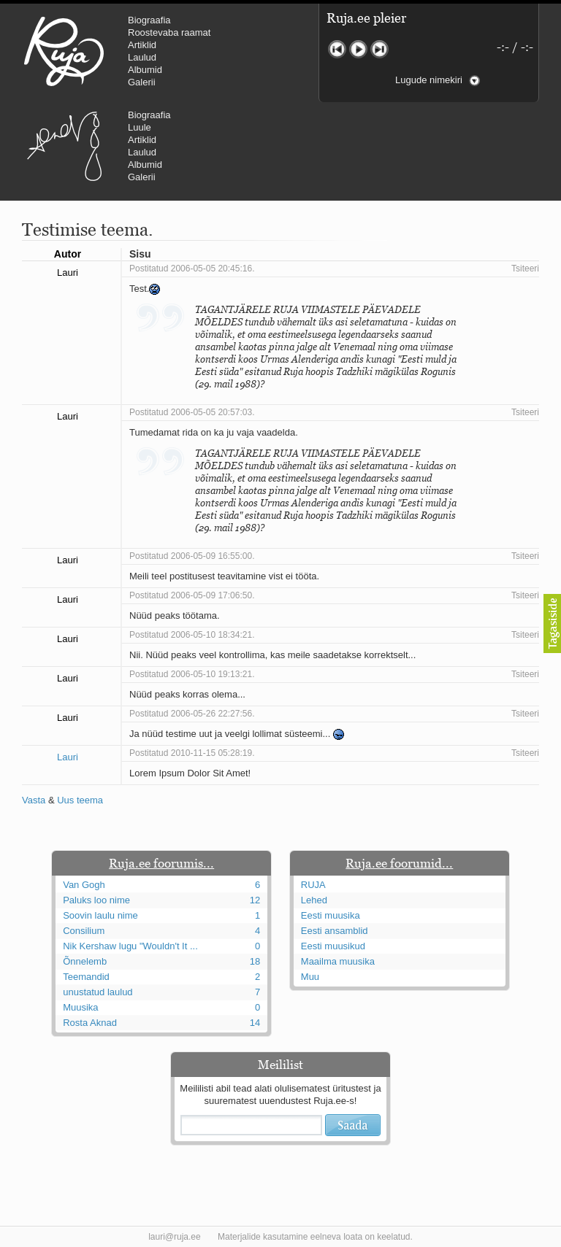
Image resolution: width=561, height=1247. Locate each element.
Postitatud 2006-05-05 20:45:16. (191, 268)
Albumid (145, 69)
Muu (310, 976)
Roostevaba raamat (169, 32)
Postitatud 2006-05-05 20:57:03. (191, 412)
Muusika (80, 1007)
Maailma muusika (338, 961)
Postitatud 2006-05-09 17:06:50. (191, 595)
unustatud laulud (97, 992)
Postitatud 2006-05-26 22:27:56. (191, 714)
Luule (139, 127)
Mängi (358, 49)
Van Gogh (84, 884)
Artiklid (142, 44)
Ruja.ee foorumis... (161, 863)
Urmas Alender (64, 146)
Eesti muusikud (333, 946)
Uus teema (80, 800)
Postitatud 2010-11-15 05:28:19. (191, 753)
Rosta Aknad (90, 1022)
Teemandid (86, 976)
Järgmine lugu (379, 49)
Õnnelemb (85, 961)
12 (255, 900)
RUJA (64, 51)
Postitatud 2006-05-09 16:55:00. (191, 556)
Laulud (142, 57)
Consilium (83, 930)
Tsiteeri (525, 268)
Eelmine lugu (337, 49)
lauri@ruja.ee (174, 1237)
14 (255, 1022)
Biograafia (149, 20)
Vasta (33, 800)
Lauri (67, 757)
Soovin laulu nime (100, 915)
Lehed (314, 900)
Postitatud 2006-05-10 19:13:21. (191, 674)
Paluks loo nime (96, 900)
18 (255, 961)
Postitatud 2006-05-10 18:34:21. (191, 635)
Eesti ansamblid (334, 930)
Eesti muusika (330, 915)
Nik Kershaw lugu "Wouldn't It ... (130, 946)
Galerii (142, 82)
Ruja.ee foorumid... (399, 863)
